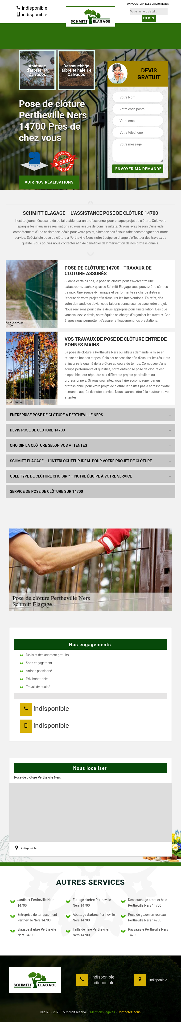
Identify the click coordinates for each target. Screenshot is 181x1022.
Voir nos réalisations (49, 182)
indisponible (31, 8)
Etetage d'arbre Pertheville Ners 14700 (88, 902)
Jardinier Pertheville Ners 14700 (32, 902)
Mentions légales (102, 1012)
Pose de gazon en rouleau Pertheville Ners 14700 (143, 917)
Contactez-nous (129, 1012)
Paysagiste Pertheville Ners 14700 (144, 932)
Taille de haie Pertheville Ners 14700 (87, 932)
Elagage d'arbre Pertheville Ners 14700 (33, 932)
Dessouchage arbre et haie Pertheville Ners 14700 (144, 902)
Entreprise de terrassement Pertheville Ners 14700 (33, 917)
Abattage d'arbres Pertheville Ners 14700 (90, 917)
